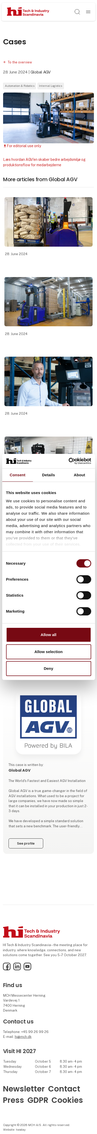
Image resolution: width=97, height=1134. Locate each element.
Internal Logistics (50, 85)
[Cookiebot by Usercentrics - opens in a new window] (69, 461)
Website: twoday (14, 1129)
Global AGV (41, 72)
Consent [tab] (17, 474)
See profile (26, 843)
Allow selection (48, 651)
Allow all (48, 634)
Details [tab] (48, 474)
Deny (48, 668)
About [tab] (79, 474)
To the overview (20, 62)
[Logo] (28, 11)
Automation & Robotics (19, 85)
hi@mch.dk (23, 1037)
